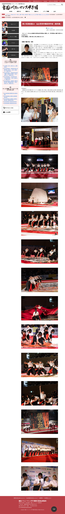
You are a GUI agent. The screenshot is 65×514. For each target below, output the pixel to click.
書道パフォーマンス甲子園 (33, 14)
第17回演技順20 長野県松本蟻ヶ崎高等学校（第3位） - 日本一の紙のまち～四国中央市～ (11, 70)
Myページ (61, 1)
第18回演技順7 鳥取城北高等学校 (10, 101)
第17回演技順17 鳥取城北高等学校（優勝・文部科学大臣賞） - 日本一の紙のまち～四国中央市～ (11, 74)
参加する (19, 11)
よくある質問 (9, 112)
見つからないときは (10, 108)
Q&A (55, 11)
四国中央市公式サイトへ (37, 1)
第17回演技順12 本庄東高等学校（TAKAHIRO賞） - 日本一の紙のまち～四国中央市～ (10, 78)
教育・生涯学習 (25, 14)
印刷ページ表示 (50, 28)
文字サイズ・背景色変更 (53, 1)
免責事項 (41, 497)
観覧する (28, 11)
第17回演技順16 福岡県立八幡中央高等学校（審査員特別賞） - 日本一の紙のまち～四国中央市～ (11, 82)
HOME (10, 11)
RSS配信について (47, 497)
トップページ (7, 14)
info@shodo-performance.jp (26, 507)
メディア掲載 (46, 11)
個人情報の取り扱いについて (32, 497)
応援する (36, 11)
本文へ (30, 1)
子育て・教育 (19, 14)
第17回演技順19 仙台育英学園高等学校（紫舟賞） (14, 17)
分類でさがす (13, 14)
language (45, 1)
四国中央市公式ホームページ (19, 497)
